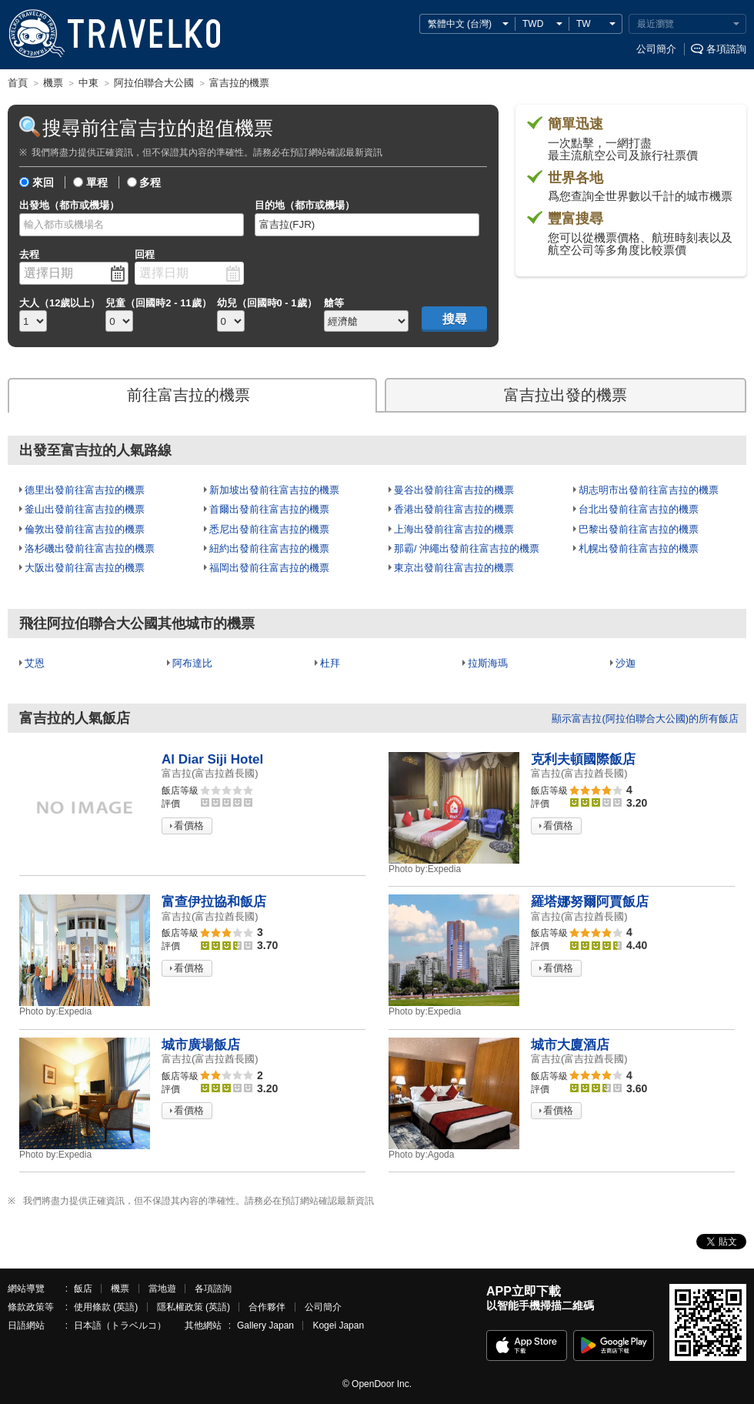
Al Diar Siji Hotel (212, 759)
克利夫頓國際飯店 (583, 759)
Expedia (425, 869)
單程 (97, 182)
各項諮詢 (726, 49)
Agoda (421, 1154)
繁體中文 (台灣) (460, 23)
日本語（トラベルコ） (120, 1325)
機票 (120, 1288)
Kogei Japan (338, 1325)
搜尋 (454, 319)
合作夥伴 (267, 1307)
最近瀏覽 (655, 23)
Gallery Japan (265, 1325)
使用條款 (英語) (106, 1307)
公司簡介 (656, 49)
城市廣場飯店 (201, 1045)
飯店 (83, 1288)
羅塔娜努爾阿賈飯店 (590, 901)
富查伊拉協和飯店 (214, 901)
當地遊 (162, 1288)
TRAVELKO (36, 34)
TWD (532, 23)
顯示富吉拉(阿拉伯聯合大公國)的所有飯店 (645, 718)
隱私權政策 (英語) (193, 1307)
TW (583, 23)
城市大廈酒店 (570, 1045)
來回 (43, 182)
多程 (150, 182)
